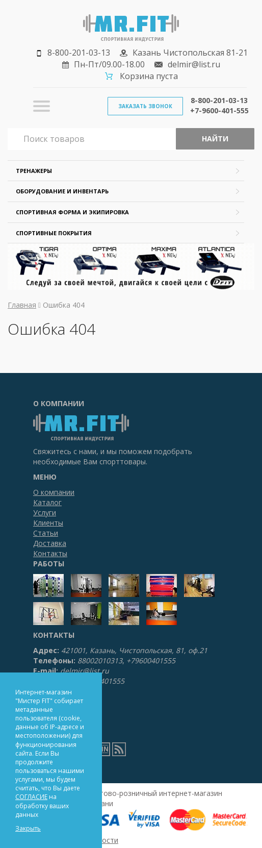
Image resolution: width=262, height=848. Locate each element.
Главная (22, 305)
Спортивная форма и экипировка (72, 212)
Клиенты (48, 523)
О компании (53, 492)
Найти (215, 138)
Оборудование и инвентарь (62, 191)
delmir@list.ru (194, 64)
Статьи (45, 533)
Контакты (50, 553)
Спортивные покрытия (54, 233)
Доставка (49, 543)
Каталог (47, 502)
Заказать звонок (145, 106)
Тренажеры (34, 170)
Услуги (44, 512)
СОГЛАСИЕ (31, 796)
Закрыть (28, 828)
